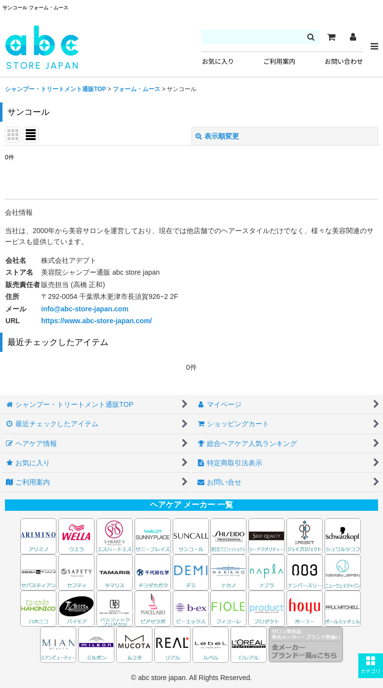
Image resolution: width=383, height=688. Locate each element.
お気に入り (218, 61)
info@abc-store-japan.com (85, 309)
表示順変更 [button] (217, 136)
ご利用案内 (279, 61)
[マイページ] (353, 37)
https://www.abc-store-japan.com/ (96, 321)
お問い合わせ (344, 61)
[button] (370, 665)
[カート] (331, 37)
